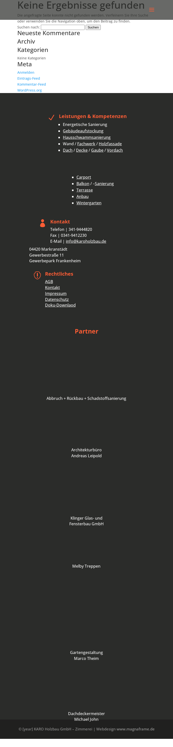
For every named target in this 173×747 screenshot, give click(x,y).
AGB (49, 281)
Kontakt (52, 287)
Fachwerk (86, 143)
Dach (68, 150)
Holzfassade (110, 143)
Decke (82, 150)
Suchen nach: (28, 27)
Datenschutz (57, 299)
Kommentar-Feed (31, 84)
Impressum (56, 293)
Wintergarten (88, 203)
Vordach (115, 150)
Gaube (97, 150)
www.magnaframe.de (136, 728)
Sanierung (104, 183)
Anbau (82, 196)
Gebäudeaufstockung (83, 131)
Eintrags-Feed (28, 78)
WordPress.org (29, 90)
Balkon (82, 183)
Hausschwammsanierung (87, 137)
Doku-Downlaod (60, 305)
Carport (83, 177)
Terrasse (84, 190)
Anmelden (25, 72)
